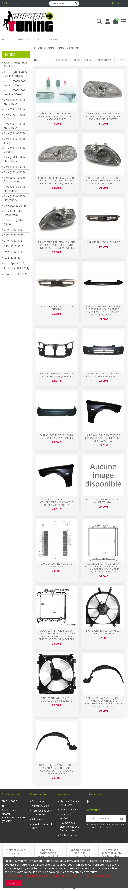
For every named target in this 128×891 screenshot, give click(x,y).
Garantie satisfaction (48, 851)
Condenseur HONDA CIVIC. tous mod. (56, 565)
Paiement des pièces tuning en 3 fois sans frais (70, 826)
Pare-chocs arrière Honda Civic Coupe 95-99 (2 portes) (57, 437)
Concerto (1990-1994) (14, 222)
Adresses (37, 819)
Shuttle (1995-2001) (16, 274)
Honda (10, 54)
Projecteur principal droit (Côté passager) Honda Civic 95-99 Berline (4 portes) (103, 116)
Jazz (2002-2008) (14, 252)
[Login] (108, 21)
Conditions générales (66, 816)
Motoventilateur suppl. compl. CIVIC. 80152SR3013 (56, 699)
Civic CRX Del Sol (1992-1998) (14, 213)
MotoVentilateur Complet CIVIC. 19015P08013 (103, 632)
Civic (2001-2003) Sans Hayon (14, 179)
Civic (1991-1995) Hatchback (14, 125)
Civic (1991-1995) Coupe (14, 116)
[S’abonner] (122, 818)
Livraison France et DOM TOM (70, 803)
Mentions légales (69, 809)
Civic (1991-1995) (14, 109)
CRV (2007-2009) (14, 241)
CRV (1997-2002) (14, 230)
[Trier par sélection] (104, 59)
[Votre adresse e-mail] (102, 818)
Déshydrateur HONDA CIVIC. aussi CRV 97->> (103, 501)
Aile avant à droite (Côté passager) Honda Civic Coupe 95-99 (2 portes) (103, 438)
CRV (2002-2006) (14, 235)
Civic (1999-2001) (14, 167)
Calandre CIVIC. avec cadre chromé (57, 308)
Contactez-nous (10, 3)
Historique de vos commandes (41, 812)
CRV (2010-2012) (14, 246)
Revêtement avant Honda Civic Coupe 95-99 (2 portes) (57, 375)
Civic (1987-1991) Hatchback (14, 101)
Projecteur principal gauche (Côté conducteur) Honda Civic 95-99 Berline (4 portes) (56, 180)
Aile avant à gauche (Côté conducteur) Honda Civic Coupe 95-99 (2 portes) (56, 502)
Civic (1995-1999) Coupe (14, 150)
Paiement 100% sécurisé (80, 851)
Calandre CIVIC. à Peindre (103, 242)
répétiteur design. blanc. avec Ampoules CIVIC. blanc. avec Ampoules (56, 116)
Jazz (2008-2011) (14, 257)
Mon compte (39, 801)
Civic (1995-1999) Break (14, 140)
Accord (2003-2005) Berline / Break (16, 74)
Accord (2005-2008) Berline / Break (16, 83)
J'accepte (13, 883)
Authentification (40, 805)
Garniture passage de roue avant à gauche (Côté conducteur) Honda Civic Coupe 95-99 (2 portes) (56, 769)
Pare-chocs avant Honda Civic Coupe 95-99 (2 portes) (103, 375)
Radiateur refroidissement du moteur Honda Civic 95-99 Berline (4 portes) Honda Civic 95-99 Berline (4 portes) (56, 635)
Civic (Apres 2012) (15, 205)
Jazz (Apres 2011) (14, 263)
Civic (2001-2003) (14, 172)
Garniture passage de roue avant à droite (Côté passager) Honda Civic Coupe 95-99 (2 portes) (103, 702)
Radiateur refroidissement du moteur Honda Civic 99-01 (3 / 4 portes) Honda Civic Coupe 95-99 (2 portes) (103, 568)
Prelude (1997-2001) (16, 268)
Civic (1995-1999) (14, 133)
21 (121, 60)
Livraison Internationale (112, 851)
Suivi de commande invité (42, 825)
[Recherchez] (75, 3)
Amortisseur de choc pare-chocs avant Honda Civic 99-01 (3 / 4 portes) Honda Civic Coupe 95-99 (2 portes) (104, 310)
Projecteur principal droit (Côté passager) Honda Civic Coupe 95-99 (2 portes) (103, 180)
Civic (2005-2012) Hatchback (14, 198)
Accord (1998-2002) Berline (16, 64)
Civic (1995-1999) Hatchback (14, 159)
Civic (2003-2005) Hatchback (14, 188)
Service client (16, 850)
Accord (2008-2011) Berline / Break (16, 92)
